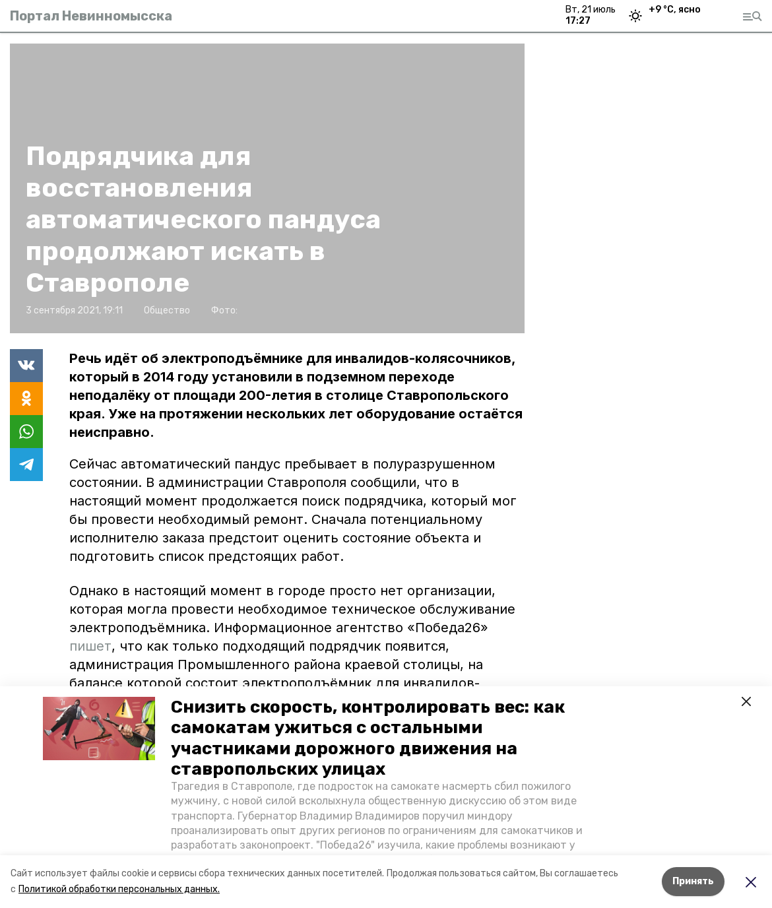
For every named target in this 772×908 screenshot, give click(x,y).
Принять (693, 881)
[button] (99, 728)
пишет (90, 646)
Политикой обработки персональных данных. (119, 889)
